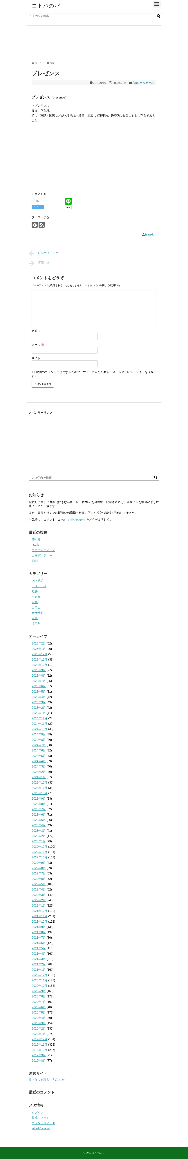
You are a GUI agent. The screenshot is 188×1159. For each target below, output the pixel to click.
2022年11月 (39, 852)
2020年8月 (39, 996)
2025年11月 (39, 659)
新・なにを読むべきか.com (47, 1079)
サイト (36, 358)
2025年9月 (39, 670)
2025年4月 (39, 697)
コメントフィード (43, 1123)
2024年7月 (39, 745)
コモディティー (42, 555)
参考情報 (38, 612)
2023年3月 (39, 830)
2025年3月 (39, 702)
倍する (36, 539)
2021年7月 (39, 937)
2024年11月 (39, 723)
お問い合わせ (76, 519)
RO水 (35, 544)
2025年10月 (39, 664)
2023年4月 (39, 825)
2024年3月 (39, 766)
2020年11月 (39, 980)
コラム (36, 607)
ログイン (38, 1112)
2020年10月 (39, 985)
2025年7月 (39, 680)
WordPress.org (41, 1128)
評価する (39, 263)
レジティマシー (43, 253)
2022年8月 (39, 868)
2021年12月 (39, 910)
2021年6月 (39, 943)
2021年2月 (39, 964)
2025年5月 (39, 691)
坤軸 (35, 560)
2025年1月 (39, 713)
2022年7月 (39, 873)
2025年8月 (39, 675)
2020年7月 (39, 1001)
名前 (36, 330)
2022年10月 (39, 857)
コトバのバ (46, 6)
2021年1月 (39, 969)
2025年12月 (39, 654)
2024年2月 (39, 771)
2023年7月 (39, 809)
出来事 (36, 596)
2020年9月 (39, 991)
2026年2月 (39, 643)
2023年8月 (39, 803)
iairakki (149, 234)
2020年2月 (39, 1028)
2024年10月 (39, 729)
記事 (35, 602)
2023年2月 (39, 836)
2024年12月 (39, 718)
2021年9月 (39, 926)
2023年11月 (39, 787)
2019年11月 (39, 1044)
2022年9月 (39, 862)
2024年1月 (39, 777)
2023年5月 (39, 820)
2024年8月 (39, 739)
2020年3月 (39, 1023)
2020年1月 (39, 1033)
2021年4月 (39, 953)
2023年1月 (39, 841)
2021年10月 (39, 921)
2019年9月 (39, 1055)
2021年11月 (39, 916)
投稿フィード (40, 1117)
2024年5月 (39, 755)
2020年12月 (39, 975)
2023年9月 (39, 798)
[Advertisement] (93, 45)
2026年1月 (39, 648)
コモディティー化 (43, 550)
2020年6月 (39, 1007)
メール (38, 344)
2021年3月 (39, 959)
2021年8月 (39, 932)
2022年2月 (39, 900)
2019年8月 (39, 1060)
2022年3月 (39, 894)
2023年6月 (39, 814)
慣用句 (36, 623)
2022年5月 (39, 884)
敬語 (35, 591)
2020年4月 (39, 1017)
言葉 (135, 82)
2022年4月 (39, 889)
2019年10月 (39, 1049)
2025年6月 (39, 686)
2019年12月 (39, 1039)
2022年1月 (39, 905)
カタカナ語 (147, 82)
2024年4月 (39, 761)
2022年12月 (39, 846)
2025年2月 (39, 707)
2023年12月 (39, 782)
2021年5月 (39, 948)
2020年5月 (39, 1012)
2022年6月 (39, 878)
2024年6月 (39, 750)
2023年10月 (39, 793)
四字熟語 (38, 580)
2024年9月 (39, 734)
